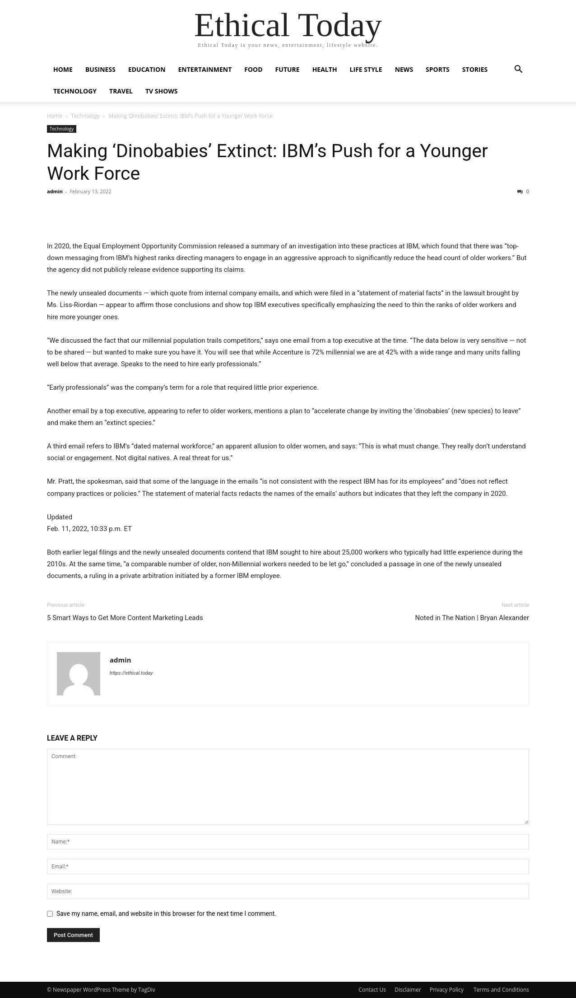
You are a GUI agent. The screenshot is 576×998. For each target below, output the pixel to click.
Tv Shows (161, 91)
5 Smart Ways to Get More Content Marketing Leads (125, 618)
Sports (438, 69)
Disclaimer (408, 989)
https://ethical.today (131, 673)
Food (253, 69)
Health (324, 69)
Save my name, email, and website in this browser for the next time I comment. (166, 913)
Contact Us (372, 989)
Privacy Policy (447, 989)
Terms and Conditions (501, 989)
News (404, 69)
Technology (75, 91)
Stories (475, 69)
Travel (121, 91)
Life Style (366, 69)
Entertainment (205, 69)
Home (63, 69)
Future (287, 69)
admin (55, 191)
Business (100, 69)
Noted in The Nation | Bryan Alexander (472, 618)
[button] (518, 70)
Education (147, 69)
